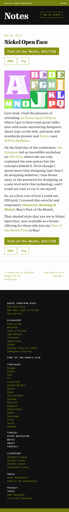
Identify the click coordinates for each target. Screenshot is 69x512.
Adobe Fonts (14, 341)
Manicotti (12, 402)
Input (10, 392)
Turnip (10, 423)
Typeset (12, 432)
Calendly (12, 347)
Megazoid (12, 405)
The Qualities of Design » (54, 274)
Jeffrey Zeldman (16, 140)
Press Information (17, 477)
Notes (16, 16)
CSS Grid (16, 157)
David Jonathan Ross (18, 3)
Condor (11, 371)
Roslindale (13, 416)
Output (11, 412)
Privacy (12, 487)
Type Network (14, 334)
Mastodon (12, 327)
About (11, 443)
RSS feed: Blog (16, 306)
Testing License (16, 460)
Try (23, 61)
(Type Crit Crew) (27, 347)
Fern (9, 374)
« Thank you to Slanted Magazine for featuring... (19, 275)
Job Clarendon (15, 395)
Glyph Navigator (18, 436)
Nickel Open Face (26, 42)
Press (11, 474)
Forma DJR (13, 381)
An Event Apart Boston (38, 118)
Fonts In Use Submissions (22, 481)
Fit (8, 378)
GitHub (11, 344)
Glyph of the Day (16, 330)
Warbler (11, 426)
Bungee (11, 368)
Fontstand (12, 337)
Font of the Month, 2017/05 (31, 51)
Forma (45, 136)
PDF (10, 61)
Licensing (14, 453)
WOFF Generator (16, 494)
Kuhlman (11, 399)
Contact (12, 446)
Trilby (10, 419)
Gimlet (11, 388)
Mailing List (14, 313)
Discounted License (18, 467)
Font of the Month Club (24, 357)
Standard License (17, 457)
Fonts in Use (14, 323)
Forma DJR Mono (16, 385)
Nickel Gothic (14, 409)
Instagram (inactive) (19, 351)
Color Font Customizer (20, 498)
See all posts (51, 14)
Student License (16, 463)
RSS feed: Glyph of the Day (23, 310)
